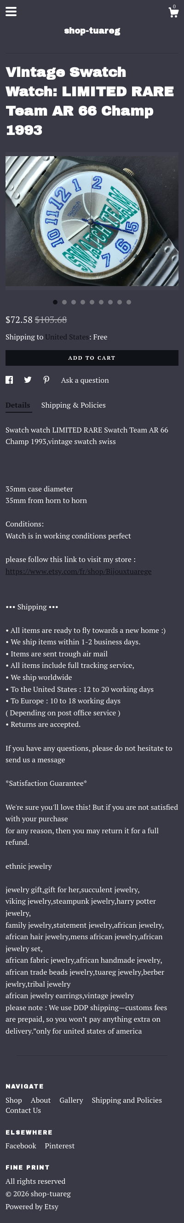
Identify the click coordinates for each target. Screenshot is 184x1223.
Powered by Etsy (32, 1206)
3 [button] (73, 302)
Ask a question (85, 380)
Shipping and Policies (127, 1100)
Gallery (72, 1100)
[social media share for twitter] (29, 380)
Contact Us (23, 1110)
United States (67, 337)
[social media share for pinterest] (47, 380)
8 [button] (119, 302)
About (42, 1100)
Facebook (22, 1146)
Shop (15, 1100)
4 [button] (82, 302)
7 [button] (110, 302)
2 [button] (64, 302)
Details (19, 405)
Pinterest (60, 1146)
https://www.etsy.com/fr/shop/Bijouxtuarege (79, 571)
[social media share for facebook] (10, 380)
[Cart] (173, 14)
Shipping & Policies (73, 405)
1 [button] (55, 302)
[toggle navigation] (11, 11)
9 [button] (128, 302)
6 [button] (101, 302)
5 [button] (92, 302)
